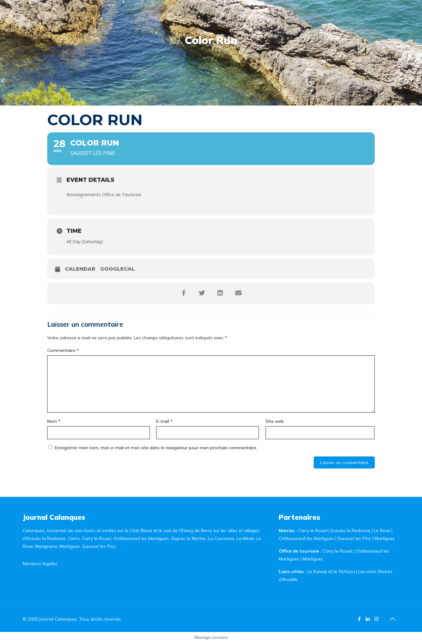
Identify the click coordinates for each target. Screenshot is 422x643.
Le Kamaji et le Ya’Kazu (331, 571)
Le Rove (382, 530)
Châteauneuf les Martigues (306, 538)
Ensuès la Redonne (351, 530)
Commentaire (63, 350)
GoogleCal (117, 269)
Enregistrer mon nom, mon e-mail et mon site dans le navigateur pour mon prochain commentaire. (156, 448)
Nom (53, 421)
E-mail (164, 421)
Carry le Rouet (313, 530)
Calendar (80, 269)
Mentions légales (40, 563)
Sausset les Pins (354, 538)
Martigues (384, 538)
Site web (274, 421)
